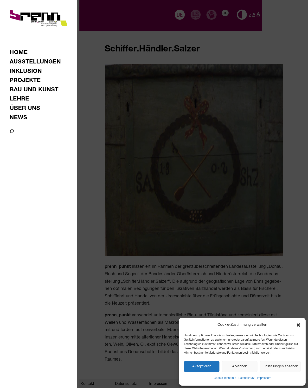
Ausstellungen (35, 62)
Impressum (264, 378)
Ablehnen (239, 366)
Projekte (25, 81)
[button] (298, 325)
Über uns (25, 109)
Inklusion (26, 72)
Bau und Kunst (34, 90)
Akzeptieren (201, 366)
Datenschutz (246, 378)
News (18, 118)
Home (19, 53)
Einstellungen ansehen (280, 366)
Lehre (19, 99)
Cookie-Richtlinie (225, 378)
